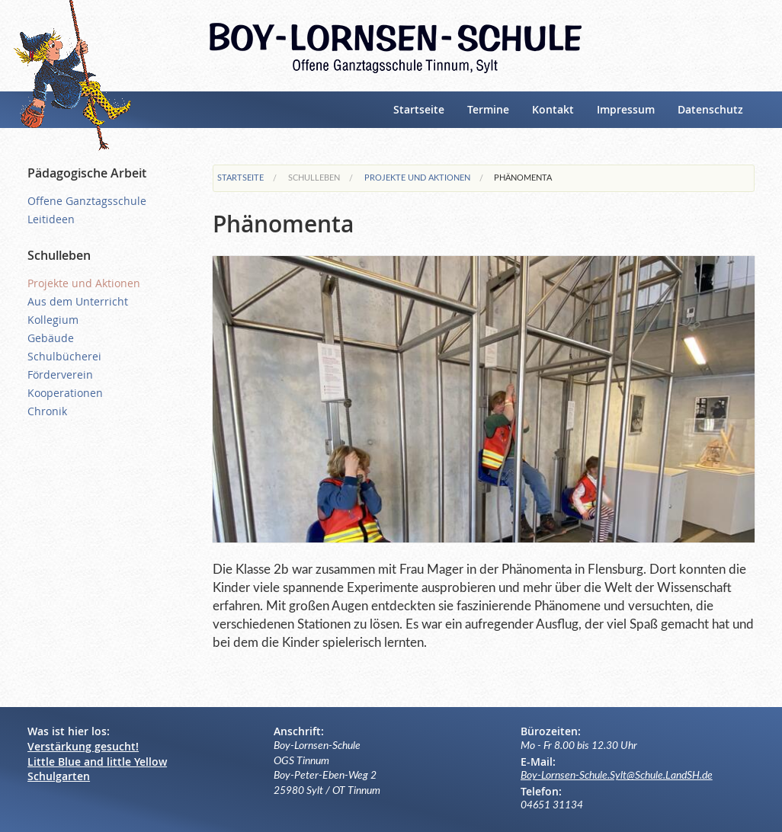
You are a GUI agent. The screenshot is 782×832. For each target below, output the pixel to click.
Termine (488, 110)
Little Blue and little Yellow (97, 761)
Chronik (47, 411)
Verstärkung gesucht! (83, 746)
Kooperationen (65, 393)
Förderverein (60, 374)
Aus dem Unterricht (77, 301)
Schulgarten (58, 776)
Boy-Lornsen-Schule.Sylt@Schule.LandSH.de (617, 775)
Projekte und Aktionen (417, 178)
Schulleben (314, 178)
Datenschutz (710, 110)
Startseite (418, 110)
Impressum (626, 110)
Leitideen (51, 219)
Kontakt (553, 110)
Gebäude (50, 338)
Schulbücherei (64, 356)
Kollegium (53, 319)
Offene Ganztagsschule (86, 201)
